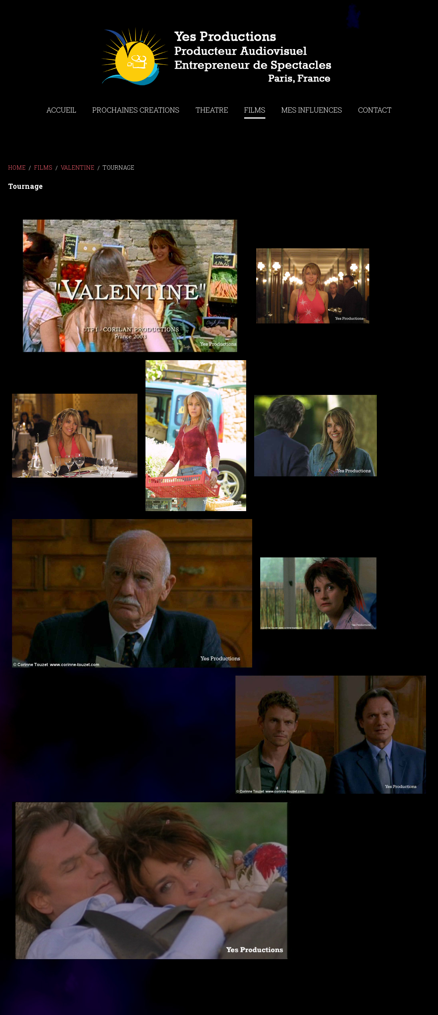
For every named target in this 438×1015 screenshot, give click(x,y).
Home (17, 167)
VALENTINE (77, 167)
